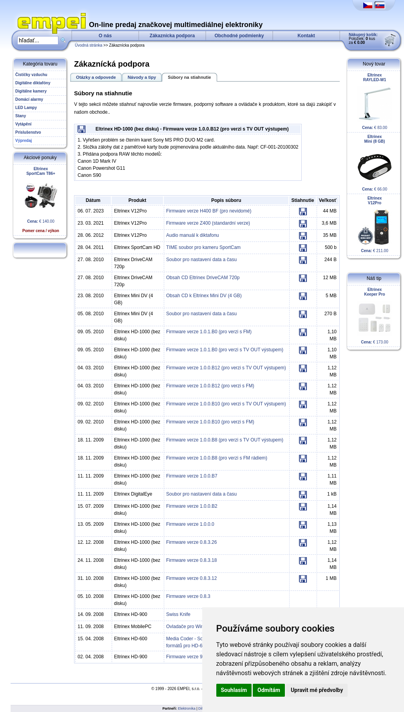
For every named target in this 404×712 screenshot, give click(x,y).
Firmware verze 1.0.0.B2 (191, 506)
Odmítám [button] (268, 690)
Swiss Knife (178, 614)
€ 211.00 (374, 224)
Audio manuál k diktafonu (192, 235)
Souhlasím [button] (234, 690)
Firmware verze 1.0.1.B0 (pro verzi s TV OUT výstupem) (224, 349)
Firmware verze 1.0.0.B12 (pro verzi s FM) (210, 386)
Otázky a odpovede (96, 77)
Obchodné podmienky (239, 35)
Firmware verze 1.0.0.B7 (191, 476)
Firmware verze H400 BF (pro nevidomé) (208, 211)
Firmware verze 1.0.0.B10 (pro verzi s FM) (210, 422)
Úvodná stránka (88, 45)
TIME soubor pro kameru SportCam (203, 247)
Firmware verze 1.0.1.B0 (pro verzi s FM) (209, 331)
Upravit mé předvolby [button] (317, 690)
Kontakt (306, 35)
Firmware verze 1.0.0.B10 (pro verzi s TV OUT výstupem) (226, 404)
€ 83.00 (374, 101)
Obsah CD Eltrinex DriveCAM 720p (202, 277)
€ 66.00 (374, 162)
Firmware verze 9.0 (186, 656)
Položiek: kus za (363, 39)
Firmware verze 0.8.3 (188, 596)
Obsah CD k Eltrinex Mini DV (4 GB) (204, 295)
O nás (105, 35)
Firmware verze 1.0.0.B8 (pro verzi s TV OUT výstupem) (224, 440)
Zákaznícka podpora (172, 35)
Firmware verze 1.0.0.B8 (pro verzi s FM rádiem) (216, 458)
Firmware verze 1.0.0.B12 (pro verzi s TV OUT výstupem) (226, 368)
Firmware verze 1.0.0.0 (190, 524)
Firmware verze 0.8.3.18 (191, 560)
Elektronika (187, 708)
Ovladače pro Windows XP (194, 626)
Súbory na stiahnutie (189, 77)
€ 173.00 (374, 315)
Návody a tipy (142, 77)
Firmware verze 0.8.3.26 (191, 542)
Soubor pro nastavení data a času (201, 259)
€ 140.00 (40, 200)
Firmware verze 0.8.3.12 (191, 578)
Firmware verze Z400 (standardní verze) (208, 223)
